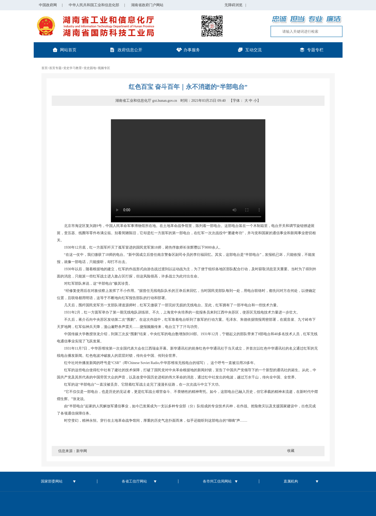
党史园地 (90, 68)
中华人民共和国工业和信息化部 (94, 5)
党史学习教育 (72, 68)
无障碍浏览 (235, 5)
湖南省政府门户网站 (147, 5)
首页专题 (55, 68)
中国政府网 (48, 5)
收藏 (290, 451)
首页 (44, 68)
